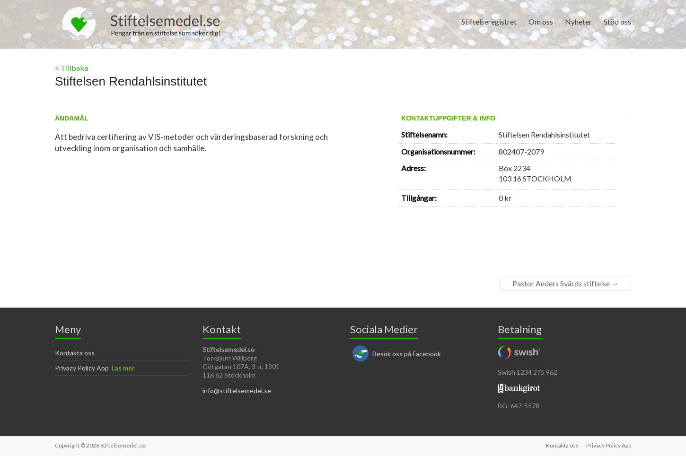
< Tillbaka (71, 67)
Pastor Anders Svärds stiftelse (565, 283)
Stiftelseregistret (489, 21)
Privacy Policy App (82, 368)
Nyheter (578, 21)
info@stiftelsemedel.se (236, 391)
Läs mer (123, 368)
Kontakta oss (75, 353)
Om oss (540, 21)
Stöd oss (617, 21)
